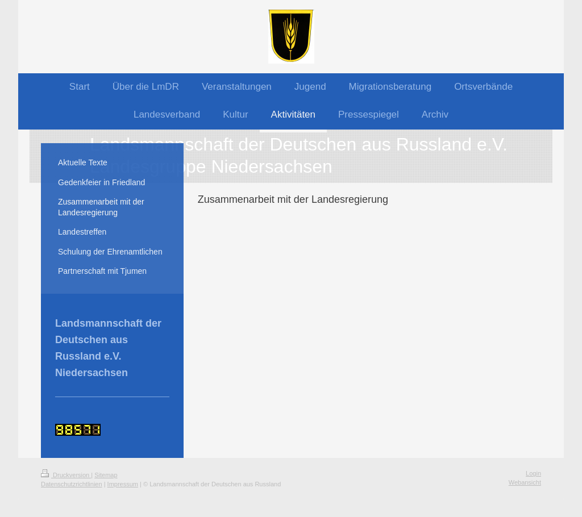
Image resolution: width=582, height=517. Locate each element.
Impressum (122, 484)
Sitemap (105, 475)
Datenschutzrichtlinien (71, 484)
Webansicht (525, 482)
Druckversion (66, 475)
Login (533, 473)
